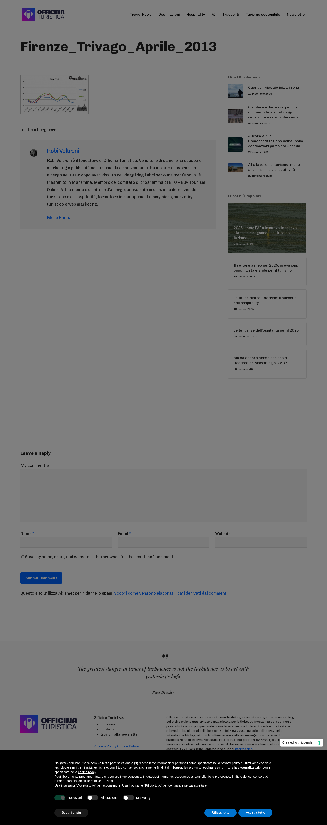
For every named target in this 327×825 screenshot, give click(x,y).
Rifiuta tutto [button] (221, 812)
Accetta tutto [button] (255, 812)
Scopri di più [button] (71, 812)
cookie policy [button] (87, 772)
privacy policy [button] (230, 763)
